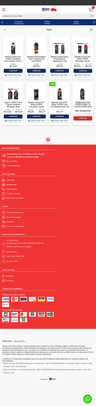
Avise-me (83, 118)
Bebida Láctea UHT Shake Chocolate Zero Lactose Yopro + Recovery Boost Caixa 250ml (13, 61)
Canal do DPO (12, 261)
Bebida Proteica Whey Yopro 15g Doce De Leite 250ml (36, 59)
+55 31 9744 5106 (17, 256)
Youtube (9, 281)
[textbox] (48, 16)
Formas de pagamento (16, 226)
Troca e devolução (13, 217)
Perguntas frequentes (15, 212)
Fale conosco (11, 189)
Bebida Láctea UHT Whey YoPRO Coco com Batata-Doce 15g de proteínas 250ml (59, 105)
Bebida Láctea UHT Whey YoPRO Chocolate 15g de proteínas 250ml (36, 105)
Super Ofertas (76, 23)
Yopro (49, 30)
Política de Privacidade (14, 198)
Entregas (10, 222)
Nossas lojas (11, 185)
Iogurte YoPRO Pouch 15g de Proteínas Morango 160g (13, 104)
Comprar (13, 71)
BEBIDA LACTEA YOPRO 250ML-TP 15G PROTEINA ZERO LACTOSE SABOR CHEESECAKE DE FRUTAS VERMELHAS (83, 107)
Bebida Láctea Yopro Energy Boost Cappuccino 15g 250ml (60, 60)
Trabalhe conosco (13, 194)
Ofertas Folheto (47, 23)
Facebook (9, 276)
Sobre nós (10, 180)
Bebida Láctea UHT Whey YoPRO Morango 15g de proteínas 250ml (83, 60)
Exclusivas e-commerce (19, 23)
